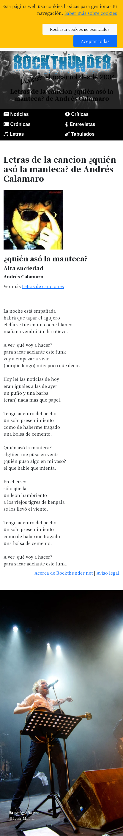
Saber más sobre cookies (90, 13)
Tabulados (82, 134)
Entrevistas (82, 124)
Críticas (80, 114)
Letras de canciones (43, 286)
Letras (17, 134)
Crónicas (20, 124)
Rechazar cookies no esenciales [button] (80, 29)
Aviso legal (108, 573)
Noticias (19, 114)
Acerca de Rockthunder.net (63, 573)
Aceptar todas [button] (95, 41)
